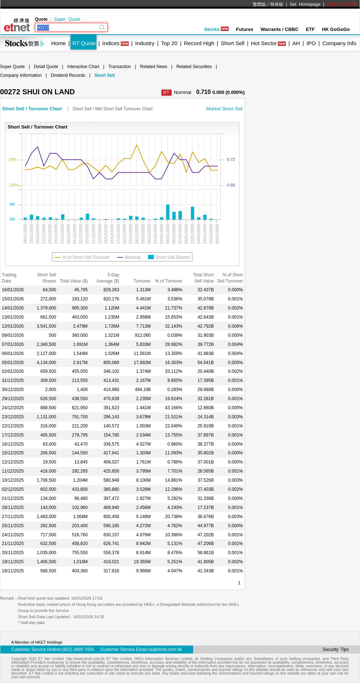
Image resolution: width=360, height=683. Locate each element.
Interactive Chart (83, 66)
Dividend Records (68, 75)
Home (58, 43)
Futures (244, 29)
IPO (311, 43)
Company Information (21, 75)
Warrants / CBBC (280, 29)
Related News (153, 66)
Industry (145, 43)
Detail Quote (46, 66)
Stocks (216, 29)
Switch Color (342, 4)
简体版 (276, 4)
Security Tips (336, 649)
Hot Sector (264, 43)
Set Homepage (305, 4)
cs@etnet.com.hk (165, 649)
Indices (111, 43)
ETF (310, 29)
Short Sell (232, 43)
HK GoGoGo (336, 29)
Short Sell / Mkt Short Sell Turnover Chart (112, 108)
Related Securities (194, 66)
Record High (199, 43)
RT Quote (84, 43)
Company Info (339, 43)
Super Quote (67, 19)
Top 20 (169, 43)
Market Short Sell (224, 108)
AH (296, 43)
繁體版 (259, 4)
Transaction (119, 66)
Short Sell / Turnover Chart (32, 108)
